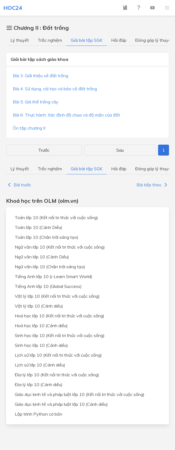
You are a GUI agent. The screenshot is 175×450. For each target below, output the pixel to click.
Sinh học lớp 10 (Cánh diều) (41, 345)
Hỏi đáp (118, 40)
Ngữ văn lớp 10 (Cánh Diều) (42, 257)
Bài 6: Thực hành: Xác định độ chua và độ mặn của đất (66, 115)
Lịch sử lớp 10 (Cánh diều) (40, 365)
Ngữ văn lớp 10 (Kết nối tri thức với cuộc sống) (60, 247)
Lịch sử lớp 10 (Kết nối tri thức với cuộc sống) (58, 355)
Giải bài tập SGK (86, 40)
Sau (120, 150)
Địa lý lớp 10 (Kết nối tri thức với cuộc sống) (57, 374)
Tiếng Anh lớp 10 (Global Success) (48, 286)
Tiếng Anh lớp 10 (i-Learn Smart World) (53, 276)
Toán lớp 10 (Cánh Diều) (38, 227)
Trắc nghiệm (50, 40)
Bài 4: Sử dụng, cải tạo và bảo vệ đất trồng (55, 88)
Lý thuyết (19, 40)
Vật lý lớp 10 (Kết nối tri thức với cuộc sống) (57, 296)
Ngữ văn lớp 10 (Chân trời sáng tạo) (50, 266)
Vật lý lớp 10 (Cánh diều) (39, 306)
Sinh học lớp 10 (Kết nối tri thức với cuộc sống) (60, 335)
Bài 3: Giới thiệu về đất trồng (40, 75)
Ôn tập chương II (29, 128)
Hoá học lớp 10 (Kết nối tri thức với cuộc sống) (59, 315)
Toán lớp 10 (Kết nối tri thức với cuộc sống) (56, 217)
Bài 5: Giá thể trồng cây (35, 102)
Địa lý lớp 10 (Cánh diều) (39, 384)
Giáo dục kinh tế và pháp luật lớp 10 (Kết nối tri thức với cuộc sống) (79, 394)
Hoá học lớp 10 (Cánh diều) (41, 325)
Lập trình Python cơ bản (38, 414)
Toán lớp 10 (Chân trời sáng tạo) (46, 237)
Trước (43, 150)
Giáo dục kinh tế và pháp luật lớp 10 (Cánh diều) (61, 404)
